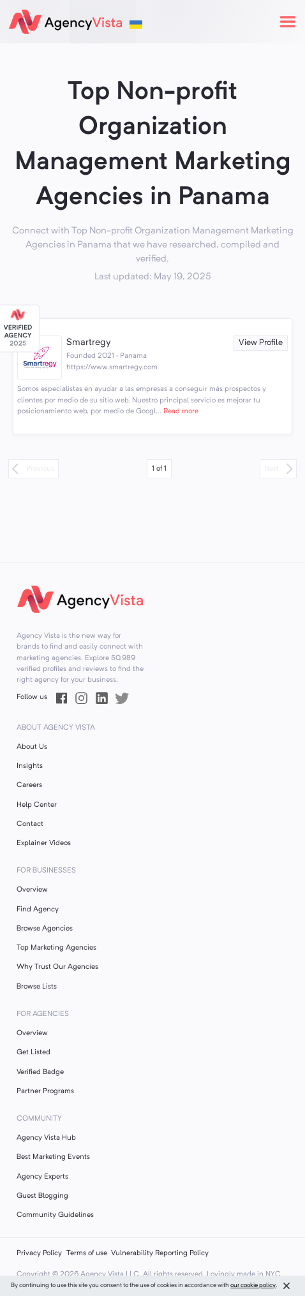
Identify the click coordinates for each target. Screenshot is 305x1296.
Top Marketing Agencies (56, 948)
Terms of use (86, 1253)
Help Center (37, 805)
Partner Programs (45, 1091)
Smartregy (88, 343)
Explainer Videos (44, 843)
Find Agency (38, 909)
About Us (32, 747)
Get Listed (33, 1052)
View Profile (261, 343)
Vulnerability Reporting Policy (160, 1253)
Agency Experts (42, 1177)
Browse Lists (37, 986)
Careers (29, 785)
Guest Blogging (42, 1196)
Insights (30, 766)
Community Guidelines (55, 1215)
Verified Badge (40, 1072)
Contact (30, 824)
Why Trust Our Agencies (57, 967)
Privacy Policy (39, 1253)
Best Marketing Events (53, 1157)
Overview (32, 890)
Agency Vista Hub (46, 1138)
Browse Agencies (45, 928)
